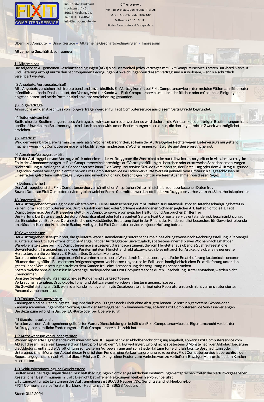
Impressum (151, 43)
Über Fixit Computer (31, 43)
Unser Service (63, 43)
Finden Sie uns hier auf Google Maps (130, 25)
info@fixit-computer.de (80, 21)
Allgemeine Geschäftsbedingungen (108, 43)
